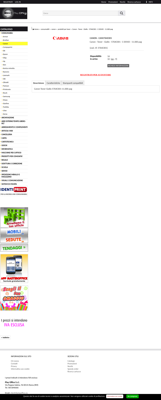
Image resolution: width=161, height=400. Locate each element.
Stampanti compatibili (73, 83)
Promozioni (113, 2)
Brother (6, 40)
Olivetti (6, 82)
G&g (4, 58)
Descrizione (38, 83)
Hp (4, 61)
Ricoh (5, 93)
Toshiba (6, 107)
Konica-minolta (8, 68)
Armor (5, 36)
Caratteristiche (53, 83)
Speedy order (73, 369)
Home (103, 2)
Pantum (6, 86)
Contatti (14, 363)
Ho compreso (132, 396)
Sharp (5, 100)
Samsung (6, 96)
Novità (122, 2)
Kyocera (6, 72)
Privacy (14, 366)
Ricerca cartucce (134, 2)
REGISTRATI (8, 2)
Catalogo (71, 361)
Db (4, 51)
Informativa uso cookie (20, 369)
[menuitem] (135, 2)
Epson (5, 54)
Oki (4, 79)
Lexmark (6, 75)
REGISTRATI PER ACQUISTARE (95, 75)
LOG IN (18, 2)
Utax (5, 110)
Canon (5, 43)
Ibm (4, 65)
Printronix (7, 89)
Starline (6, 103)
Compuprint (7, 47)
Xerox (5, 114)
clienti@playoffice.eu (19, 393)
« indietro (5, 337)
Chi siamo (15, 361)
